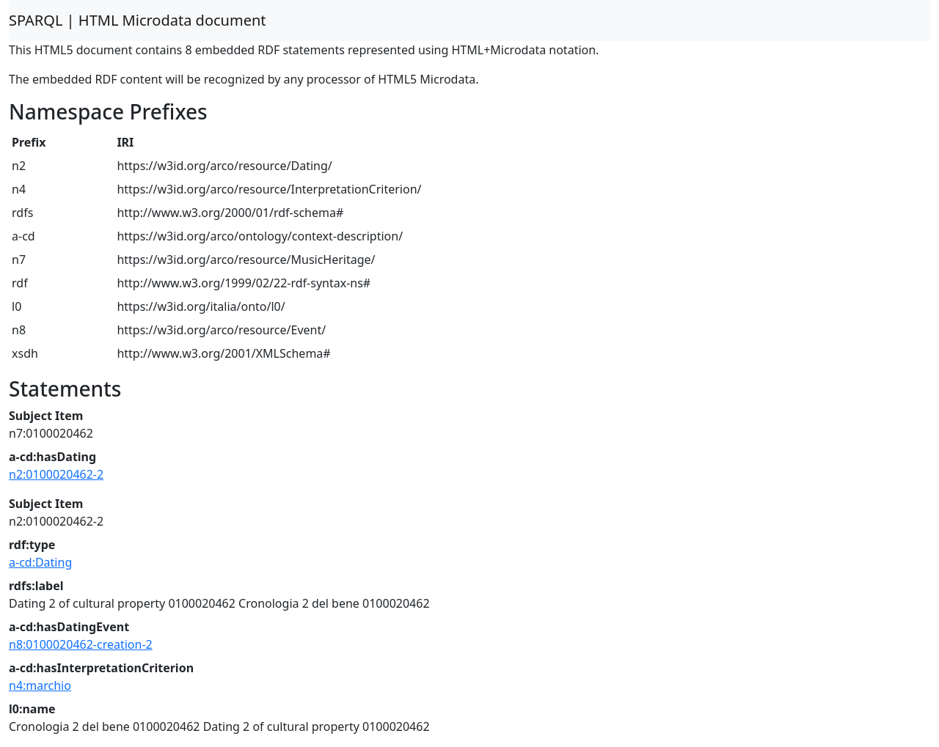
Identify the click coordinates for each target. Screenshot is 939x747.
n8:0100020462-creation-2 (81, 644)
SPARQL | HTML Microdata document (137, 20)
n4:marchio (40, 685)
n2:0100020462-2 (56, 474)
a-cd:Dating (40, 562)
